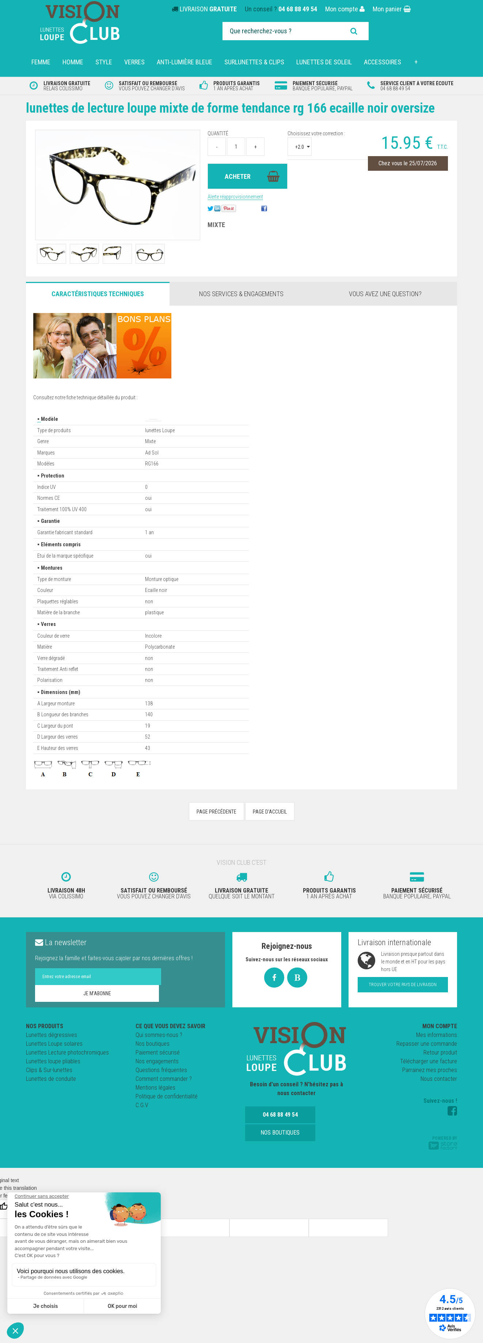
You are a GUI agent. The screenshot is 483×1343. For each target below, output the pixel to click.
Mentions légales (155, 1099)
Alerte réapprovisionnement (235, 211)
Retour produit (440, 1064)
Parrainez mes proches (429, 1081)
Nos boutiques (153, 1055)
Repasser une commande (426, 1055)
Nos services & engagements (241, 308)
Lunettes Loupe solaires (54, 1055)
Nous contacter (439, 1090)
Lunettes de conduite (51, 1090)
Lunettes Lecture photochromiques (67, 1064)
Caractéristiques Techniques (98, 308)
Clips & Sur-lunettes (49, 1081)
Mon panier (392, 9)
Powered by (443, 1154)
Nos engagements (157, 1073)
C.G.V (142, 1116)
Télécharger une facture (428, 1073)
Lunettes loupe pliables (53, 1073)
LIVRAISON (208, 9)
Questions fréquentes (161, 1081)
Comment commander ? (164, 1090)
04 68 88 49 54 (297, 9)
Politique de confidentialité (167, 1108)
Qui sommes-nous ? (159, 1046)
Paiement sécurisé (158, 1064)
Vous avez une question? (385, 308)
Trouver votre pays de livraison (403, 996)
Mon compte (345, 9)
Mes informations (436, 1046)
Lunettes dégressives (51, 1046)
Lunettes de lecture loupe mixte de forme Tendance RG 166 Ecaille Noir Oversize (229, 115)
